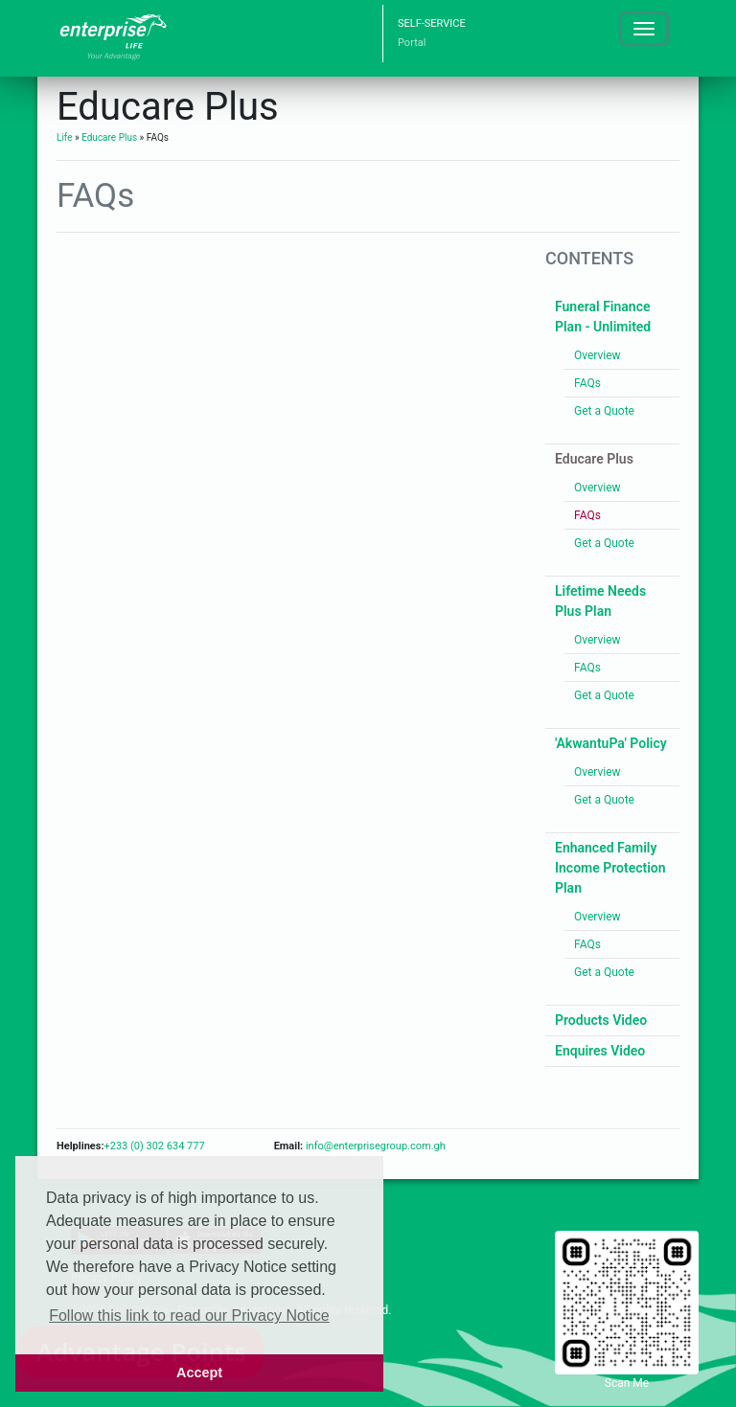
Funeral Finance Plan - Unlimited (603, 316)
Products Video (601, 1020)
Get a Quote (604, 411)
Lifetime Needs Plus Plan (600, 601)
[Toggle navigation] (644, 28)
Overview (597, 355)
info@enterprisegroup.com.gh (374, 1146)
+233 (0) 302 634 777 (154, 1146)
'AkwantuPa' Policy (611, 743)
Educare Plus (109, 137)
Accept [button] (199, 1372)
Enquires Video (600, 1050)
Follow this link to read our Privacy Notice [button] (189, 1315)
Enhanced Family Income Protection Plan (610, 868)
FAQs (587, 383)
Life (64, 137)
